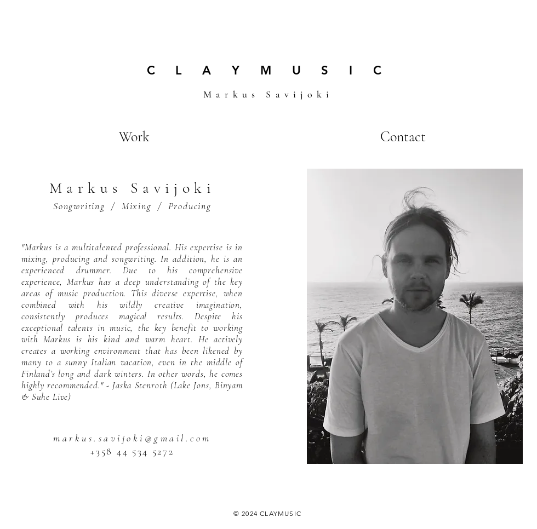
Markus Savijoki (268, 94)
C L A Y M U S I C (268, 70)
